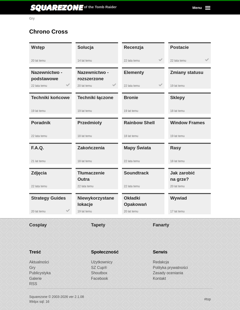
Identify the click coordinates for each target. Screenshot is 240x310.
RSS (33, 284)
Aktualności (39, 262)
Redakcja (161, 262)
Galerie (35, 278)
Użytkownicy (102, 262)
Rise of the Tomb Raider (149, 8)
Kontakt (159, 278)
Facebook (99, 278)
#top (207, 299)
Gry (32, 268)
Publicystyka (40, 273)
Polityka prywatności (170, 268)
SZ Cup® (99, 268)
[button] (201, 7)
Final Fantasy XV (107, 8)
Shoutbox (99, 273)
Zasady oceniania (168, 273)
